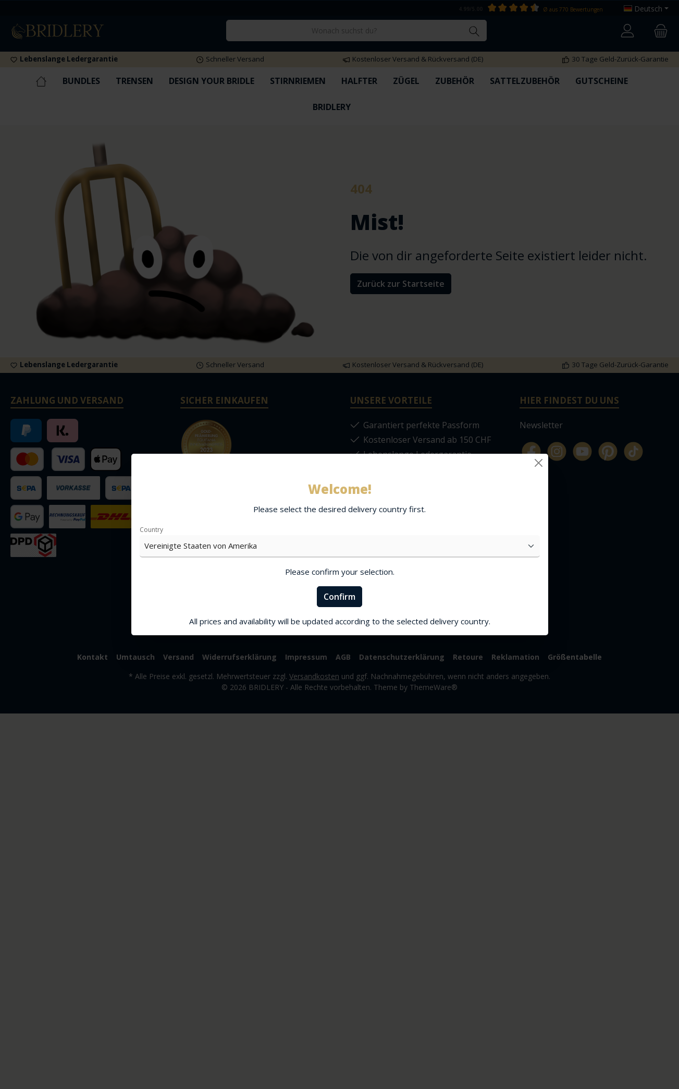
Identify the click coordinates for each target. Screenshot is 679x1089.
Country (151, 529)
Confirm (339, 596)
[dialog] (339, 544)
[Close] (538, 462)
